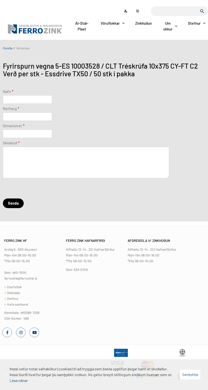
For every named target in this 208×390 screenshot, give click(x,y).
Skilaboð (10, 142)
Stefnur (13, 298)
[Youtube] (34, 332)
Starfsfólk (14, 287)
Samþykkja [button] (190, 374)
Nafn (7, 91)
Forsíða (7, 48)
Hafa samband (17, 304)
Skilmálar (13, 293)
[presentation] (32, 189)
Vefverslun (23, 48)
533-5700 (81, 269)
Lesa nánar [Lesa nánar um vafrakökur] (19, 380)
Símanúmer (12, 125)
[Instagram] (21, 332)
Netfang (10, 108)
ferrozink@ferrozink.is (20, 278)
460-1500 (19, 272)
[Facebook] (7, 332)
